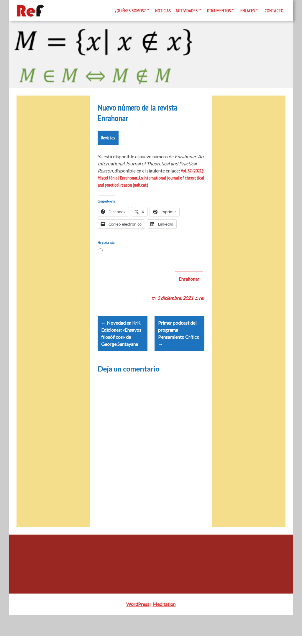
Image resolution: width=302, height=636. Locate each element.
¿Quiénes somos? (130, 11)
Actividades (186, 11)
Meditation (163, 625)
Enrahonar (189, 293)
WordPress (137, 625)
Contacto (274, 11)
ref (201, 312)
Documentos (219, 11)
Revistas (108, 145)
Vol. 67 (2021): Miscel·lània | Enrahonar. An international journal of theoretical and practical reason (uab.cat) (151, 185)
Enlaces (247, 11)
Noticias (163, 11)
